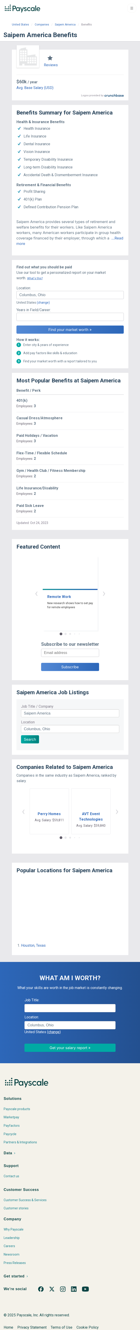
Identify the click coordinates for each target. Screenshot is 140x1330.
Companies (42, 24)
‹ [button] (36, 593)
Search (30, 739)
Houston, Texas (33, 945)
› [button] (104, 593)
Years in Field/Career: (33, 310)
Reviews (51, 65)
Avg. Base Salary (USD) (34, 88)
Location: (23, 288)
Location (28, 722)
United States (20, 24)
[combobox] (70, 295)
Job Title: (31, 1000)
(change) (43, 302)
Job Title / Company (37, 706)
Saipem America (65, 24)
